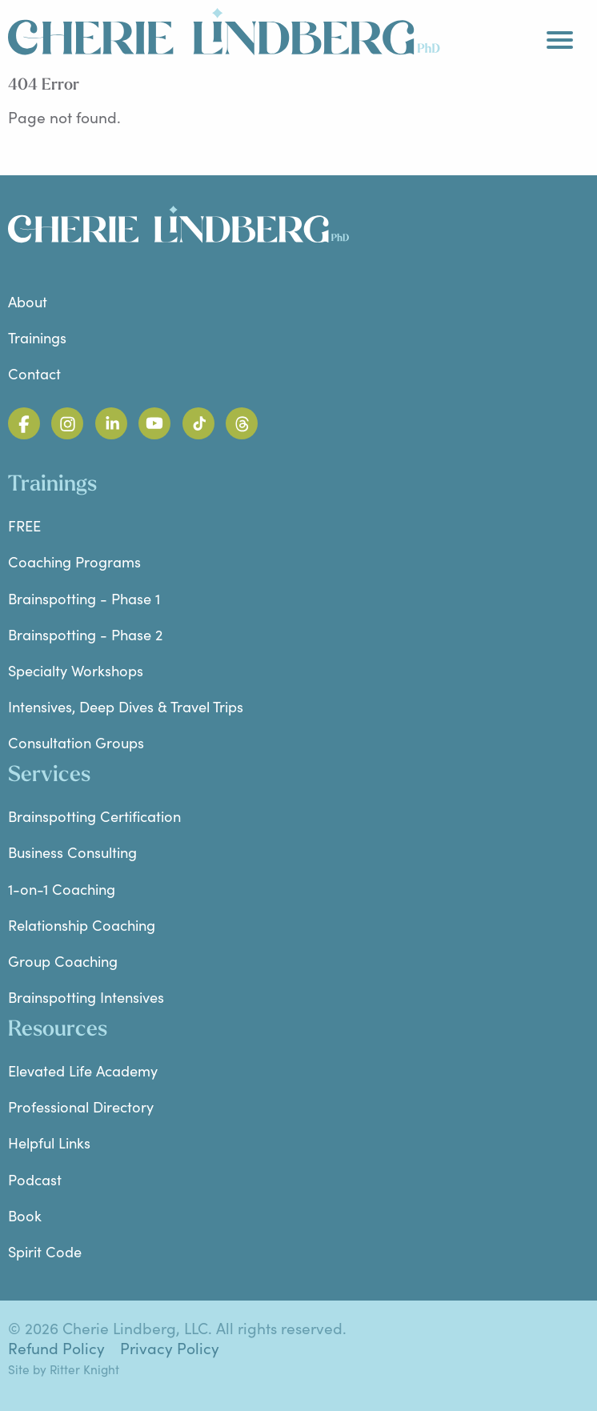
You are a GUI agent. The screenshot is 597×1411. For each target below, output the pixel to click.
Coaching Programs (74, 561)
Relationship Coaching (81, 925)
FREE (24, 525)
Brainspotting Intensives (86, 997)
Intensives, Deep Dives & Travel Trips (125, 706)
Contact (34, 373)
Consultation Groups (76, 742)
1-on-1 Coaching (61, 889)
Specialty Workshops (75, 670)
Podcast (35, 1179)
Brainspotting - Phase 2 (85, 634)
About (27, 301)
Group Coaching (63, 961)
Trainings (37, 337)
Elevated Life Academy (83, 1070)
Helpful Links (49, 1142)
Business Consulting (72, 852)
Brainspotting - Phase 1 (84, 598)
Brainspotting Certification (94, 816)
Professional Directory (81, 1106)
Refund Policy (56, 1348)
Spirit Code (45, 1251)
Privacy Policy (169, 1348)
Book (25, 1215)
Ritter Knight (84, 1369)
